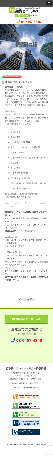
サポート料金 (11, 383)
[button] (49, 3)
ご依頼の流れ (35, 379)
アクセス (16, 388)
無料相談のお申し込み (26, 319)
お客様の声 (23, 383)
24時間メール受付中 (30, 388)
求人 (42, 383)
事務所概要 (34, 383)
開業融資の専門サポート (19, 379)
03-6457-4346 (31, 22)
